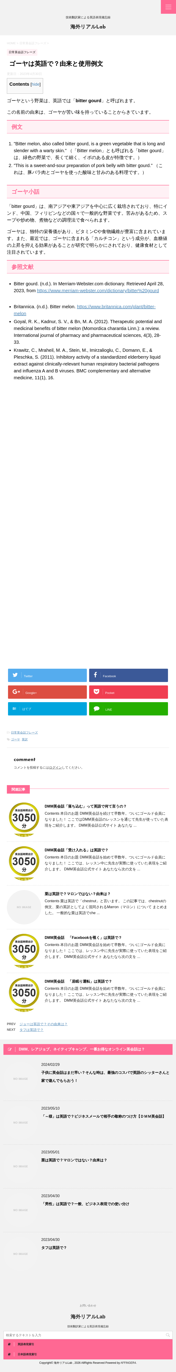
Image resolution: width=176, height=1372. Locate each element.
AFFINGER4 (128, 1362)
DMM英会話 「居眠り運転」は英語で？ (78, 981)
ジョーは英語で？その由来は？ (43, 1024)
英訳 (25, 739)
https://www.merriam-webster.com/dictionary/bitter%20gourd (98, 290)
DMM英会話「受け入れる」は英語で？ (76, 850)
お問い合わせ (88, 1305)
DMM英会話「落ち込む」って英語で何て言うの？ (86, 806)
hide (35, 84)
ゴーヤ (15, 739)
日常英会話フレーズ (24, 732)
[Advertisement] (88, 438)
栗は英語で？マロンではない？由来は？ (78, 894)
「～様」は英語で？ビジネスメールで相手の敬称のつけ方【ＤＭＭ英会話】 (103, 1116)
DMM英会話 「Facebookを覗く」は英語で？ (83, 938)
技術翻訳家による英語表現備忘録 (88, 1326)
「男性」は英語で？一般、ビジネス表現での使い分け (85, 1204)
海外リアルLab (88, 27)
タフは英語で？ (31, 1030)
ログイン (55, 767)
